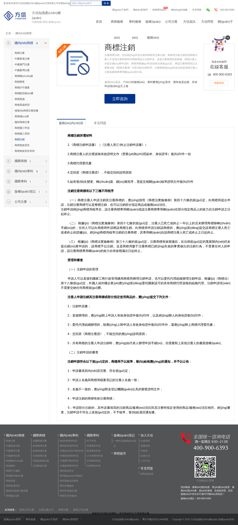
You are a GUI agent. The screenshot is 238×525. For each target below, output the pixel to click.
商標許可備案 (22, 87)
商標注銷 (20, 139)
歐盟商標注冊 (40, 450)
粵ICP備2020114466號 (155, 519)
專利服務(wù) (135, 24)
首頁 (99, 21)
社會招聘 (145, 440)
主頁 (8, 33)
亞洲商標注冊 (40, 465)
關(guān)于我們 (120, 9)
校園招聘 (145, 445)
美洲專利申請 (94, 445)
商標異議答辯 (22, 104)
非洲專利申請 (94, 460)
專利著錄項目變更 (69, 480)
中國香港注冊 (22, 58)
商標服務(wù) (117, 24)
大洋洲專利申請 (95, 455)
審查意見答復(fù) (68, 495)
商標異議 (20, 99)
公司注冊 (171, 21)
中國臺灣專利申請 (69, 465)
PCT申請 (91, 440)
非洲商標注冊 (40, 455)
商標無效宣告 (22, 145)
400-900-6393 (225, 9)
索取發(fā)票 (147, 474)
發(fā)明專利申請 (68, 440)
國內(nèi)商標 (23, 33)
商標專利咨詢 (159, 9)
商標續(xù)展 (22, 116)
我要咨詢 (219, 82)
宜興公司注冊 (26, 509)
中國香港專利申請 (69, 455)
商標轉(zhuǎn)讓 (24, 76)
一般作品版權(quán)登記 (125, 443)
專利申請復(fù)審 (68, 490)
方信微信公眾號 (205, 469)
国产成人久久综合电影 (12, 517)
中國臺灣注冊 (22, 70)
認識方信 (145, 455)
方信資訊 (189, 21)
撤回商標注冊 (22, 122)
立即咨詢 (120, 99)
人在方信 (145, 460)
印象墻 (144, 450)
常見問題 (196, 9)
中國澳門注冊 (22, 64)
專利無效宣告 (67, 470)
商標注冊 (20, 53)
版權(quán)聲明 (12, 519)
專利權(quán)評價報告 (71, 475)
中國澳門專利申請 (69, 460)
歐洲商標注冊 (40, 445)
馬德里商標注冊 (41, 460)
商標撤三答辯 (22, 133)
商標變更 (20, 81)
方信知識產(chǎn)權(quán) (15, 16)
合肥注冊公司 (46, 509)
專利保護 (31, 519)
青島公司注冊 (80, 509)
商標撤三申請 (22, 127)
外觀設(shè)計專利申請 (72, 450)
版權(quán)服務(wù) (152, 24)
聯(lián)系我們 (140, 9)
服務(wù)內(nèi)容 (71, 123)
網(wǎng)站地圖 (179, 9)
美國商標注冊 (40, 440)
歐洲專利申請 (94, 450)
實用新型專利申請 (69, 445)
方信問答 (207, 21)
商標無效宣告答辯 (25, 151)
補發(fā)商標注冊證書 (26, 110)
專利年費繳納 (67, 485)
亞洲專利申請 (94, 465)
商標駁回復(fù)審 (24, 93)
